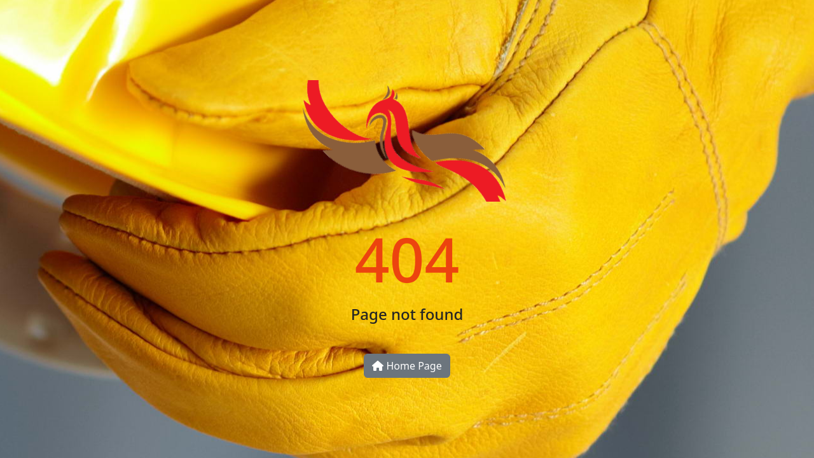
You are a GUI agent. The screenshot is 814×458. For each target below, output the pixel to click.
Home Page (406, 366)
